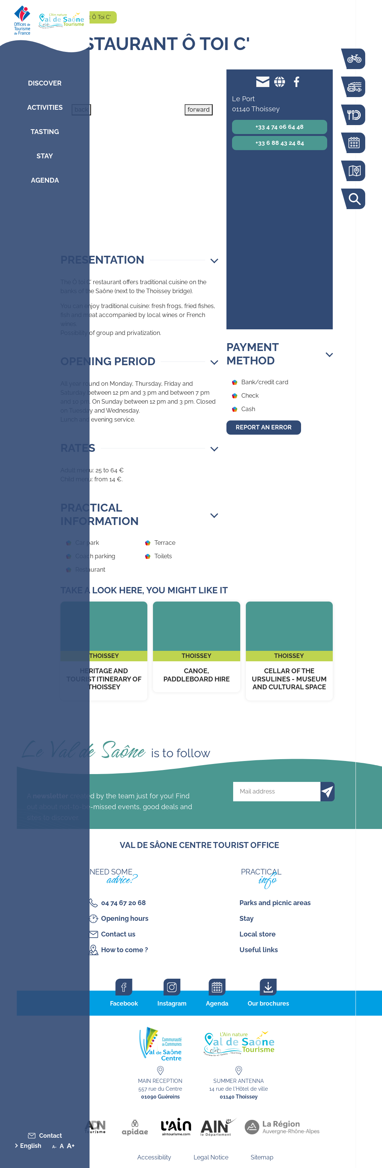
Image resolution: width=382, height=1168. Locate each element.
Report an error (264, 427)
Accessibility (154, 1157)
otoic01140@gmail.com (262, 81)
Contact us (118, 934)
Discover (45, 83)
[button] (139, 260)
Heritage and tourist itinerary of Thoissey (103, 651)
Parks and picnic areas (275, 903)
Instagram (172, 1003)
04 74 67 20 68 (123, 903)
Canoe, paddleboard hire (196, 647)
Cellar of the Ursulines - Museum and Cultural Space (289, 651)
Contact (50, 1135)
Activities (45, 107)
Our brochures (268, 1003)
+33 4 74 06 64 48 (280, 126)
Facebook (296, 81)
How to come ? (124, 950)
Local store (257, 934)
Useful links (258, 950)
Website (279, 81)
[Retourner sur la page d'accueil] (45, 18)
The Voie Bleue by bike (354, 59)
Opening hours (124, 918)
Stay (45, 156)
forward (199, 109)
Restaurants (354, 115)
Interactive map (354, 171)
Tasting (45, 132)
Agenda (45, 180)
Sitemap (262, 1157)
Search (354, 199)
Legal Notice (211, 1157)
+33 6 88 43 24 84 (280, 142)
